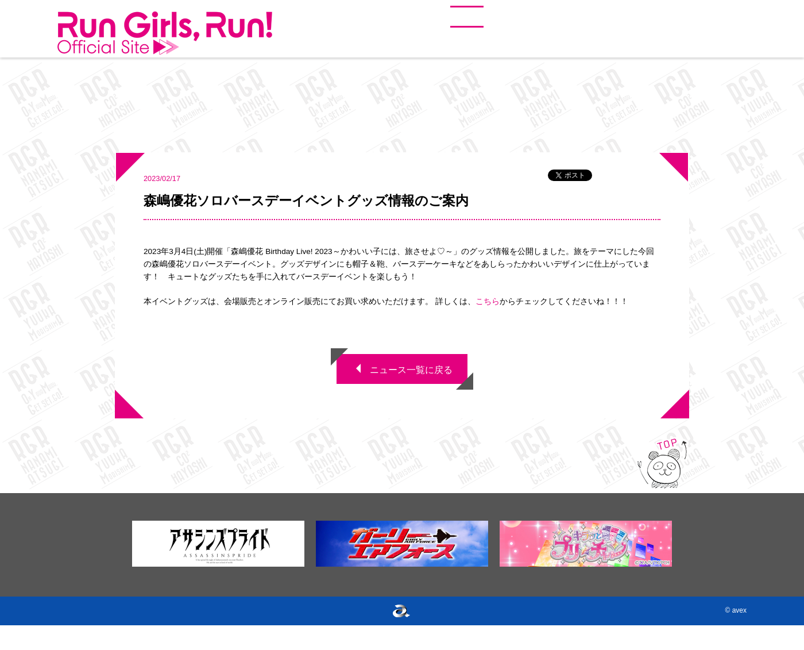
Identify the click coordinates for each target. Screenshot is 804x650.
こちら (488, 301)
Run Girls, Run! (164, 33)
